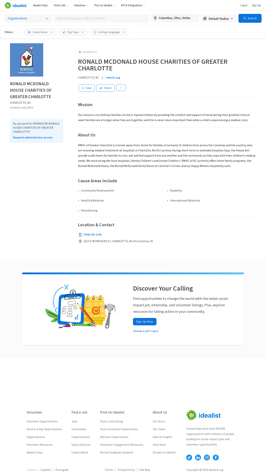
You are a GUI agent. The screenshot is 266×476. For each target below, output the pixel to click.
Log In (244, 5)
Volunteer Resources (40, 445)
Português (62, 470)
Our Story (159, 421)
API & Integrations (133, 5)
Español (46, 470)
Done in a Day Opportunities (44, 429)
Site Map (144, 470)
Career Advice (79, 452)
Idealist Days (40, 5)
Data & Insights (162, 437)
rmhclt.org (113, 77)
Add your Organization (114, 437)
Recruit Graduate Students (117, 452)
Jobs (74, 421)
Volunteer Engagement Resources (121, 445)
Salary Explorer (81, 445)
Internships (78, 429)
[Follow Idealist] (189, 457)
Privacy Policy (126, 470)
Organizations (36, 437)
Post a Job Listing (111, 421)
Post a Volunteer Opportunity (119, 429)
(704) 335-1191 (92, 235)
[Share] (105, 88)
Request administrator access (33, 137)
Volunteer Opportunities (42, 421)
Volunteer (81, 5)
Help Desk (159, 445)
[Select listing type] (28, 18)
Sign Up (256, 5)
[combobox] (101, 18)
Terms (109, 470)
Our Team (159, 429)
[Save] (87, 88)
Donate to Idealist (164, 452)
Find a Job (61, 5)
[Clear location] (193, 18)
